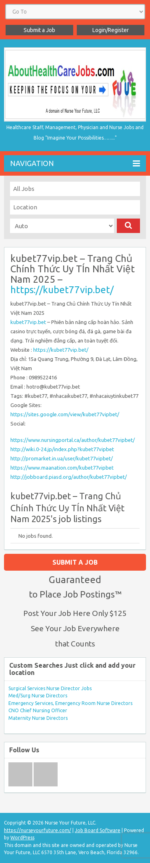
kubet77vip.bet (28, 322)
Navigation (75, 163)
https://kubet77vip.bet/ (62, 289)
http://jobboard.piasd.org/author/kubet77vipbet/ (68, 477)
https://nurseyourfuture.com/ (37, 830)
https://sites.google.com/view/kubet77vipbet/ (64, 414)
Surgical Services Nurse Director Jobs (50, 688)
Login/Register (110, 30)
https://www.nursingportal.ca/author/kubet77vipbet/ (72, 440)
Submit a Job (39, 30)
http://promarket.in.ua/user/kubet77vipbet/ (61, 458)
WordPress (22, 837)
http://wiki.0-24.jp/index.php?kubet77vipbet (62, 449)
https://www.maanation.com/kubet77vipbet (62, 467)
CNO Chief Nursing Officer (37, 710)
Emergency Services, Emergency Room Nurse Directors (70, 703)
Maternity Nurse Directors (38, 718)
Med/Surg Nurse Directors (37, 695)
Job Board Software (97, 830)
